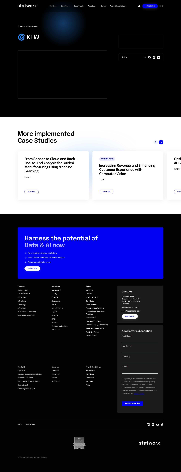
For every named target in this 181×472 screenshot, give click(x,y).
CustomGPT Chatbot (25, 378)
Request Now (32, 268)
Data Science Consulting (27, 312)
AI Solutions (22, 297)
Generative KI (91, 318)
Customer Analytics (93, 321)
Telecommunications (59, 326)
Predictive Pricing (92, 332)
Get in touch (150, 6)
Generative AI (23, 385)
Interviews (90, 374)
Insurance (55, 330)
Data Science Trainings (26, 315)
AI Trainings (22, 308)
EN (162, 6)
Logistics (55, 312)
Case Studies (79, 6)
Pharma (54, 323)
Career (103, 6)
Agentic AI (89, 290)
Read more (31, 192)
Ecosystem (56, 374)
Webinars (89, 381)
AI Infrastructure (24, 294)
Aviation (55, 315)
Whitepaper (90, 371)
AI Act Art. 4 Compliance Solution (30, 374)
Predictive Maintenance (95, 328)
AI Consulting (22, 290)
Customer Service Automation (29, 381)
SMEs (53, 319)
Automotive (56, 290)
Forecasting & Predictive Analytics (95, 313)
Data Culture (90, 301)
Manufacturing (57, 308)
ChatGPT (89, 294)
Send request (130, 316)
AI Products (22, 301)
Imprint (20, 424)
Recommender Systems (95, 308)
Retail (54, 305)
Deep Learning (91, 305)
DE (160, 6)
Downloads (90, 378)
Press (88, 385)
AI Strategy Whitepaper (26, 389)
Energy (54, 294)
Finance (55, 297)
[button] (54, 6)
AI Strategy (22, 305)
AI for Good (56, 381)
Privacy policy (30, 424)
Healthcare (56, 301)
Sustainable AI (91, 336)
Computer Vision (92, 297)
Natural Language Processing (97, 325)
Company (55, 371)
